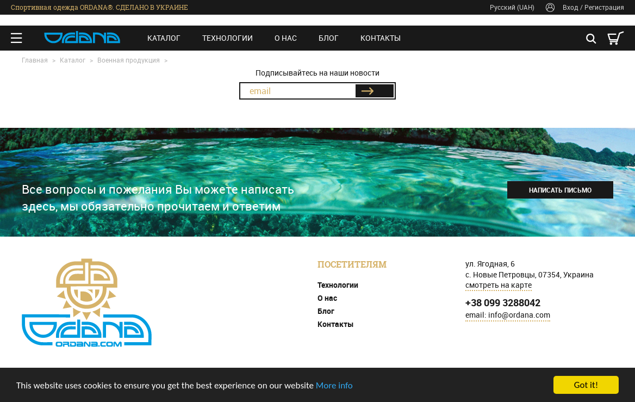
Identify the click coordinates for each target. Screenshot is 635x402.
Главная (35, 59)
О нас (286, 38)
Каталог (163, 38)
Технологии (227, 38)
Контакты (380, 38)
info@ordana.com (519, 315)
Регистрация (604, 7)
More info (334, 385)
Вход (570, 7)
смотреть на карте (498, 285)
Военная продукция (128, 59)
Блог (329, 38)
